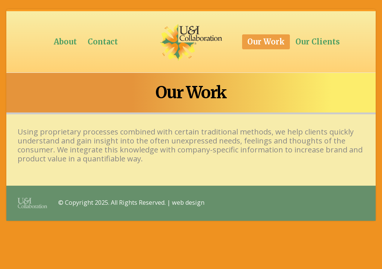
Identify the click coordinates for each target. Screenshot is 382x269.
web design (188, 203)
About (65, 41)
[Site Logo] (191, 41)
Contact (103, 41)
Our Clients (317, 41)
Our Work (266, 41)
